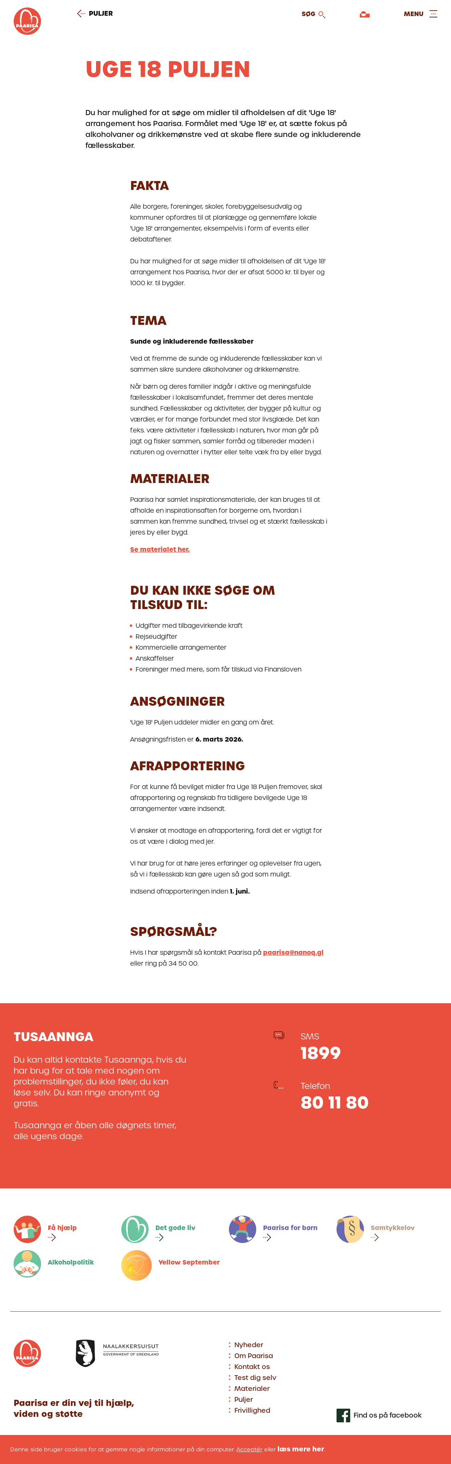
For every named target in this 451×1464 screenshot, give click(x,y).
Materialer (252, 1388)
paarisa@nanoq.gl (293, 952)
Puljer (97, 14)
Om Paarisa (253, 1356)
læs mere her (300, 1449)
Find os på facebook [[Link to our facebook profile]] (388, 1415)
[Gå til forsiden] (27, 32)
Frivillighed (252, 1410)
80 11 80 (335, 1102)
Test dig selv (255, 1377)
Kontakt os (252, 1366)
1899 (321, 1053)
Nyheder (248, 1345)
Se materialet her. (160, 549)
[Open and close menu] (420, 13)
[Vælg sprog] (365, 13)
